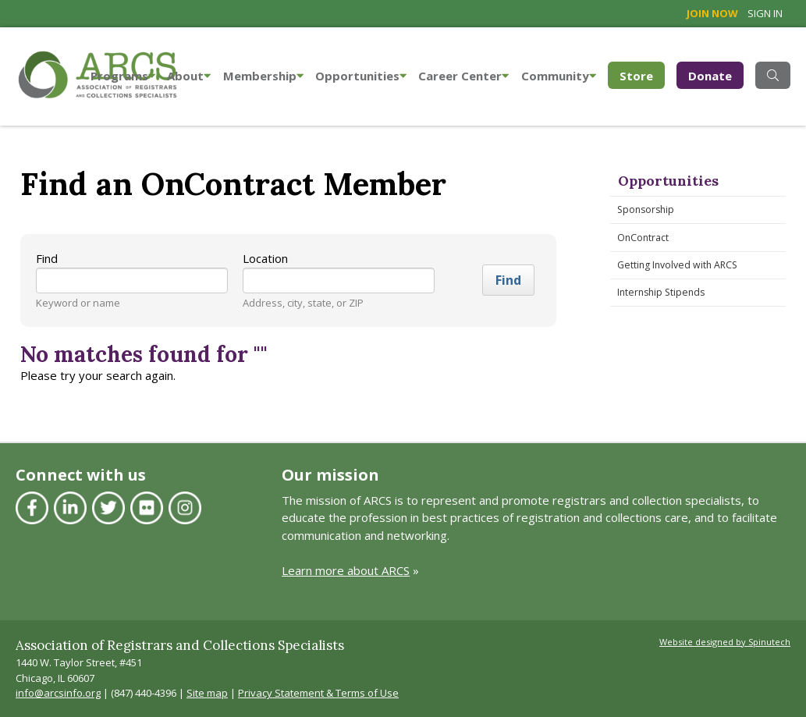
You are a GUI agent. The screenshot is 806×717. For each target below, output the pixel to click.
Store (642, 74)
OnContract (643, 237)
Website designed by (724, 642)
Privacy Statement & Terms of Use (318, 693)
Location (265, 258)
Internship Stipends (661, 292)
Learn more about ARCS (346, 570)
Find (47, 258)
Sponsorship (645, 209)
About (189, 75)
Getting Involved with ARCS (677, 265)
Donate (710, 75)
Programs (123, 75)
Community (558, 75)
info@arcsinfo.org (58, 693)
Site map (207, 693)
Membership (263, 75)
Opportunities (361, 75)
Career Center (463, 75)
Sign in (765, 13)
